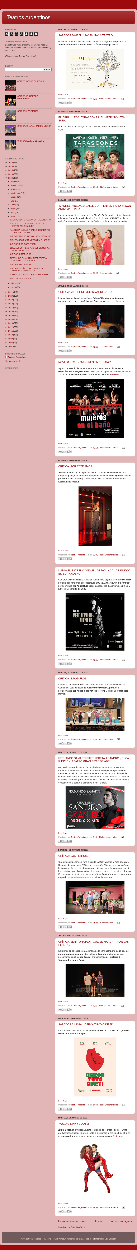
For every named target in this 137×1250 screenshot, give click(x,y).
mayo (13, 208)
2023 (10, 174)
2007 (10, 346)
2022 (10, 178)
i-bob (87, 1239)
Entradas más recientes (72, 1221)
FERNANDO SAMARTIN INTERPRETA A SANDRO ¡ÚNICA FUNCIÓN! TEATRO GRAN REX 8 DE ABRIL (93, 760)
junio (13, 205)
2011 (10, 331)
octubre (14, 189)
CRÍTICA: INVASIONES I (28, 111)
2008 (10, 343)
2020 (10, 296)
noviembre (15, 185)
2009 (10, 339)
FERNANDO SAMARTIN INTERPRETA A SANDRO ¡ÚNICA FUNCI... (28, 259)
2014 (10, 319)
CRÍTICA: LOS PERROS (73, 855)
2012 (10, 327)
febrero (14, 283)
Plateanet (114, 374)
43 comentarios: (106, 739)
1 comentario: (106, 273)
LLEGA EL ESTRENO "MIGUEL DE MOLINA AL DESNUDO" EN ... (30, 249)
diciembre (15, 181)
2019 (10, 300)
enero (13, 287)
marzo (14, 216)
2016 (10, 311)
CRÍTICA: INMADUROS (72, 678)
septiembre (16, 193)
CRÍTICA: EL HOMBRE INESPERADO (27, 97)
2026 (10, 162)
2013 (10, 323)
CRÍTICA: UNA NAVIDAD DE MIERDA (34, 126)
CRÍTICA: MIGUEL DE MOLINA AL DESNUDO (85, 292)
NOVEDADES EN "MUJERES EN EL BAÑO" (84, 362)
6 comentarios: (107, 923)
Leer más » (63, 94)
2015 (10, 315)
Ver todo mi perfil (12, 361)
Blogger (112, 1239)
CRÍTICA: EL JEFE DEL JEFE (30, 141)
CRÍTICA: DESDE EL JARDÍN (30, 81)
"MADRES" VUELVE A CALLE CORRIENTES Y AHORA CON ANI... (30, 231)
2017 (10, 307)
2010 (10, 335)
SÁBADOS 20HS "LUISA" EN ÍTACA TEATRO (85, 35)
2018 (10, 304)
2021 (10, 292)
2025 (10, 166)
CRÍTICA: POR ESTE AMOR (75, 466)
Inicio (98, 1221)
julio (13, 201)
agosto (14, 197)
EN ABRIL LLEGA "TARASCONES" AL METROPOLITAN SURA (27, 225)
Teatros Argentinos (29, 17)
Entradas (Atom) (78, 1227)
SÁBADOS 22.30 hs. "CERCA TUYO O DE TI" (85, 1024)
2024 (10, 170)
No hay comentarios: (108, 99)
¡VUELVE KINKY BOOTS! (73, 1123)
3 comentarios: (107, 346)
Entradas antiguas (120, 1221)
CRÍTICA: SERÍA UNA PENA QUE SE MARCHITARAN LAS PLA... (27, 269)
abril (13, 212)
